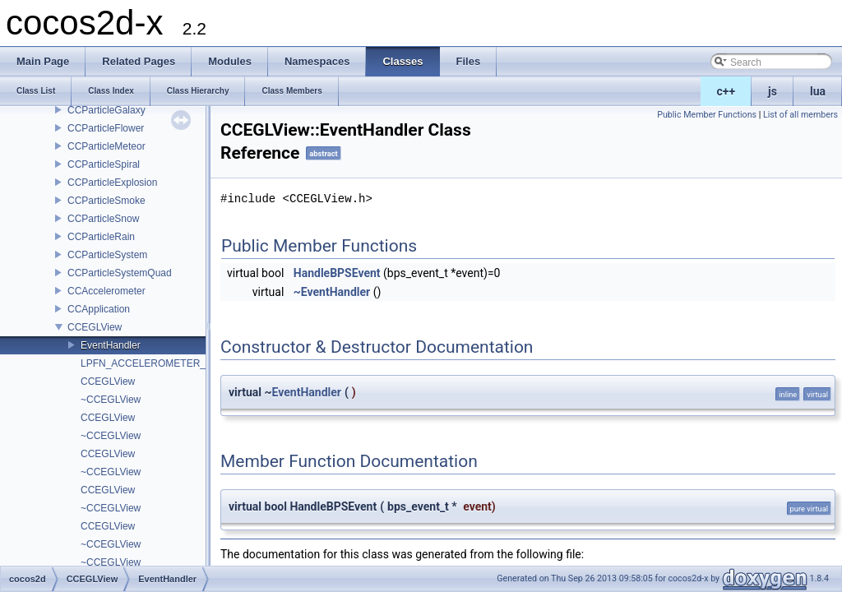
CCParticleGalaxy (106, 110)
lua (818, 91)
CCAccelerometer (106, 291)
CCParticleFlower (105, 128)
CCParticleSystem (107, 255)
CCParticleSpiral (103, 164)
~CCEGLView (111, 399)
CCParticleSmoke (106, 200)
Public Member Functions (706, 114)
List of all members (800, 114)
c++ (726, 91)
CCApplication (98, 309)
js (772, 91)
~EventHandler (332, 291)
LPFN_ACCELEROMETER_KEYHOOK (167, 363)
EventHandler (111, 345)
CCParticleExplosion (112, 182)
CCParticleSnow (103, 218)
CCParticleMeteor (106, 146)
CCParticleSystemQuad (119, 273)
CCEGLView (94, 327)
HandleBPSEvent (337, 273)
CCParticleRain (101, 237)
